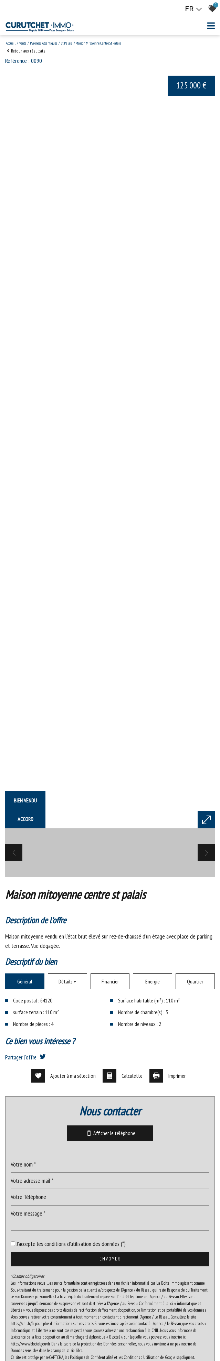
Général (24, 1220)
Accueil (10, 43)
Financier (110, 1220)
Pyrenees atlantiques (43, 43)
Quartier (195, 1220)
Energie (152, 1220)
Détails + (67, 1220)
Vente (22, 43)
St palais (66, 43)
